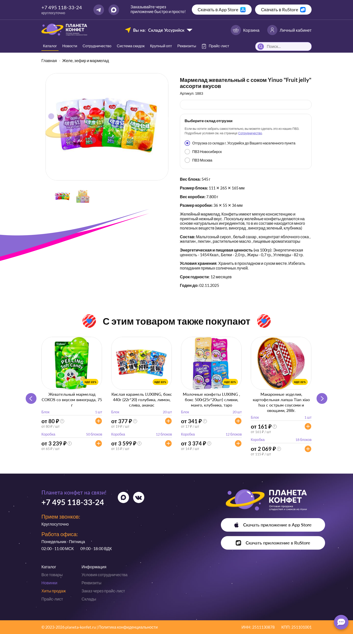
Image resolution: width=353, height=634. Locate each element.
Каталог (50, 45)
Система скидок (131, 45)
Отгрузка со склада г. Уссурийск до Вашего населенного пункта (240, 143)
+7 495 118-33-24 (61, 7)
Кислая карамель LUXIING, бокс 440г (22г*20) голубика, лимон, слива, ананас (141, 399)
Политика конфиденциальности (128, 627)
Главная (49, 60)
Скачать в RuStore (279, 9)
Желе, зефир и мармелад (85, 60)
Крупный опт (161, 45)
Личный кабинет (289, 30)
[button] (322, 398)
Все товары (52, 574)
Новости (69, 45)
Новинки (49, 582)
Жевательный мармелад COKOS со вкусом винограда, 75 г (72, 399)
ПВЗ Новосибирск (203, 151)
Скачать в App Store (218, 9)
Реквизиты (186, 45)
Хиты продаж (53, 590)
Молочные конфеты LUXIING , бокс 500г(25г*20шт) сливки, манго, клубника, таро (211, 399)
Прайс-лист (52, 598)
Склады (88, 598)
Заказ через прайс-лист (103, 590)
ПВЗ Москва (198, 160)
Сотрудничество (97, 45)
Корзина (245, 30)
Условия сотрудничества (104, 574)
